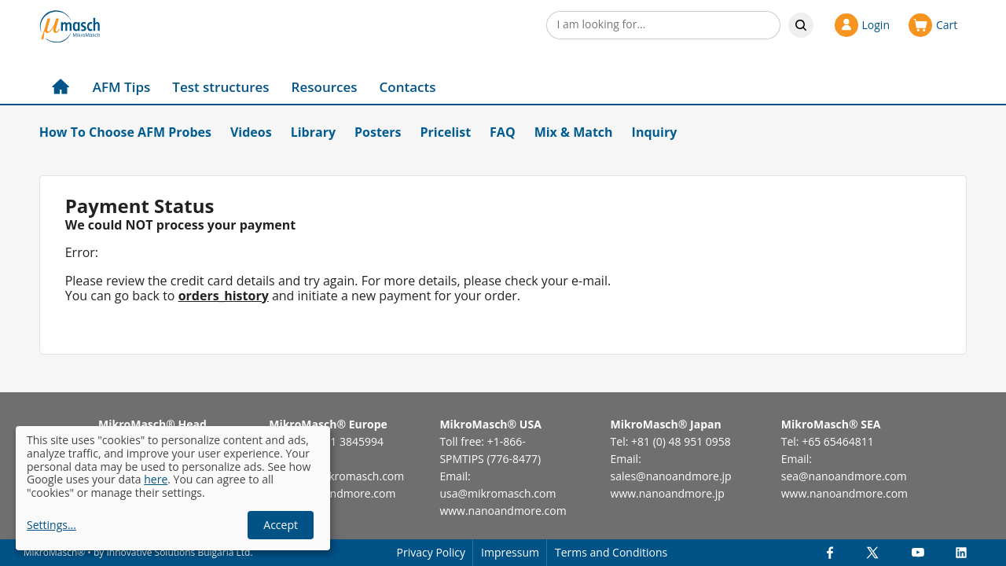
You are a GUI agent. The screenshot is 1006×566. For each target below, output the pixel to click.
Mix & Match (573, 132)
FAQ (503, 132)
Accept (280, 524)
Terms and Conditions (611, 552)
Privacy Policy (431, 552)
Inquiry (654, 132)
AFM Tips (122, 87)
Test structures (220, 87)
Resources (325, 87)
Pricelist (446, 132)
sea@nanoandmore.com (844, 476)
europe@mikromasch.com (336, 476)
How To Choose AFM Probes (125, 132)
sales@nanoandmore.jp (671, 476)
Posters (378, 132)
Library (313, 132)
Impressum (510, 552)
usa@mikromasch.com (497, 493)
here (155, 479)
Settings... (51, 525)
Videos (251, 132)
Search (800, 25)
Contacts (408, 87)
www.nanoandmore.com (332, 493)
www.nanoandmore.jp (668, 493)
